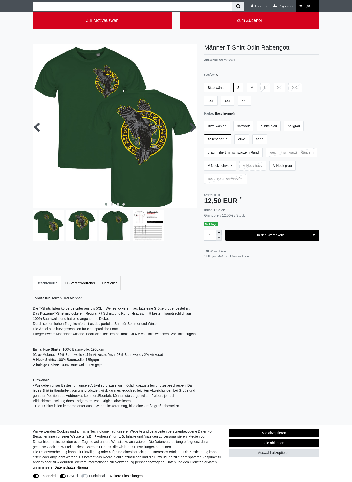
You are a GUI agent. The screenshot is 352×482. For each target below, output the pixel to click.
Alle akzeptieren (274, 433)
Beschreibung (47, 283)
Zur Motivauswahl (102, 20)
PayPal (72, 476)
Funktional (97, 476)
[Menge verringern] (219, 238)
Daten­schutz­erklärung (71, 467)
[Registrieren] (283, 6)
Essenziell (48, 476)
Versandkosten (240, 256)
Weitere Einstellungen (126, 476)
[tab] (47, 283)
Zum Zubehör (249, 20)
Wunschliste (216, 251)
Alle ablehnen (274, 443)
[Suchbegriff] (132, 6)
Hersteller (109, 283)
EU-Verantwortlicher (80, 283)
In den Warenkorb (286, 235)
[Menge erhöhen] (219, 232)
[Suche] (238, 6)
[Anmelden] (259, 6)
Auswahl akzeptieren (273, 453)
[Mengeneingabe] (210, 235)
